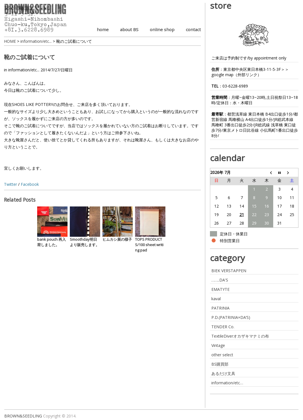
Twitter (10, 184)
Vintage (218, 345)
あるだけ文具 (223, 373)
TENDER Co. (222, 326)
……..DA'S (219, 280)
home (103, 29)
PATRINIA (220, 308)
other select (222, 354)
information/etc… (227, 382)
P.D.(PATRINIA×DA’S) (230, 317)
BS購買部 (219, 364)
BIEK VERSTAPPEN (228, 270)
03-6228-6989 (235, 86)
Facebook (30, 184)
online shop (162, 29)
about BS (129, 29)
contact (193, 29)
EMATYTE (220, 289)
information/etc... (23, 70)
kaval (216, 298)
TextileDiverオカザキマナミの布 (240, 336)
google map (222, 74)
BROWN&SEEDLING (23, 416)
